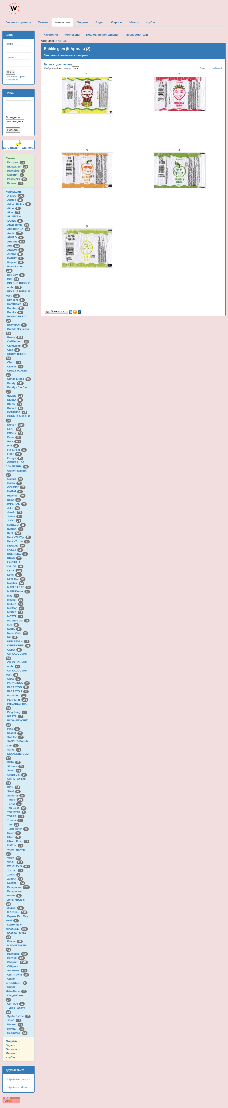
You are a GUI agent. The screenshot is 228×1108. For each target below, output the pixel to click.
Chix (13, 349)
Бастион (16, 882)
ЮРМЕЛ (15, 1028)
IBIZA (14, 499)
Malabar (15, 583)
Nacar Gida (17, 633)
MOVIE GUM (18, 620)
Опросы (11, 1049)
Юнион (15, 1024)
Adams (15, 199)
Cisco (14, 362)
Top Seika (16, 807)
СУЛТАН (16, 1003)
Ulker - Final (18, 841)
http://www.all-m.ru (18, 1087)
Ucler (14, 833)
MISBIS (15, 612)
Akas (14, 212)
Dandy (15, 383)
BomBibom (17, 303)
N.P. (13, 624)
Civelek (15, 366)
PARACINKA (18, 682)
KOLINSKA (17, 553)
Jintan (14, 516)
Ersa (14, 441)
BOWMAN (17, 324)
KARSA (15, 529)
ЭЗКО (14, 1020)
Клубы (10, 1057)
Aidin (14, 208)
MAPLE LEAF (19, 587)
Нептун (16, 957)
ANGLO (15, 237)
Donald (15, 408)
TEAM (14, 803)
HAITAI (15, 491)
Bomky (15, 312)
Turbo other (18, 828)
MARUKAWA (18, 591)
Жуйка (15, 907)
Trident (15, 820)
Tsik (13, 824)
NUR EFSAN (18, 641)
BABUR (15, 258)
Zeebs (13, 874)
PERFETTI (17, 699)
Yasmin (15, 870)
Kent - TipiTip (19, 537)
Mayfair (15, 599)
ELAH (14, 428)
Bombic (15, 308)
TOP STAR (16, 812)
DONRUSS (17, 412)
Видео (10, 1045)
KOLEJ (15, 549)
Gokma (15, 478)
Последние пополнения (102, 34)
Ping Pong (17, 712)
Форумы (12, 1041)
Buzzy (15, 337)
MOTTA (15, 616)
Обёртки (15, 174)
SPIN (13, 787)
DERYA (15, 399)
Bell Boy (16, 274)
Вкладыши (17, 166)
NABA (14, 628)
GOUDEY (16, 487)
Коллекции (13, 191)
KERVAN (16, 545)
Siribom (15, 766)
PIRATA (15, 716)
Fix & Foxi (17, 449)
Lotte (14, 574)
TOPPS (15, 816)
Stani (14, 791)
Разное (15, 183)
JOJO (14, 520)
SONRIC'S (17, 774)
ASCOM (15, 249)
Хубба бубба (19, 1016)
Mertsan (15, 608)
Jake (13, 508)
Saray (14, 749)
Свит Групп (18, 974)
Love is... (16, 578)
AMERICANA (18, 229)
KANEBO (16, 524)
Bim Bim (16, 299)
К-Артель (17, 912)
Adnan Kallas (19, 204)
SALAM (15, 737)
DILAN (14, 404)
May (13, 595)
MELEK (15, 603)
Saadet (15, 732)
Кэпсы (15, 941)
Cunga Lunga (19, 378)
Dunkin (15, 424)
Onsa (14, 678)
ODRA (14, 649)
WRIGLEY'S (18, 866)
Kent (14, 533)
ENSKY (15, 433)
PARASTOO (18, 687)
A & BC (16, 195)
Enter (14, 437)
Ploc (13, 728)
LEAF (14, 570)
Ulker (14, 837)
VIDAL (15, 862)
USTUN (15, 845)
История (16, 162)
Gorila (14, 483)
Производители (137, 34)
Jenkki (14, 512)
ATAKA (15, 253)
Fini (13, 445)
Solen (14, 770)
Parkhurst (16, 695)
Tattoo (15, 799)
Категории (51, 34)
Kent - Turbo (18, 541)
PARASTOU (18, 691)
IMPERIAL (17, 503)
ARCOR (16, 241)
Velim (14, 857)
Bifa (13, 279)
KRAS (14, 557)
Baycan (15, 262)
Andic (15, 233)
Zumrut (15, 878)
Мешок (10, 1053)
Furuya (15, 458)
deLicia (15, 395)
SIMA (14, 762)
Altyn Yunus (18, 224)
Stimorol (16, 795)
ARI (13, 245)
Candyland (17, 345)
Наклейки (16, 170)
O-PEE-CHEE (19, 645)
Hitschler (16, 495)
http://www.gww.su (18, 1079)
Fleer (14, 453)
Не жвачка (17, 1032)
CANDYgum (18, 341)
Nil (12, 637)
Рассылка (17, 178)
